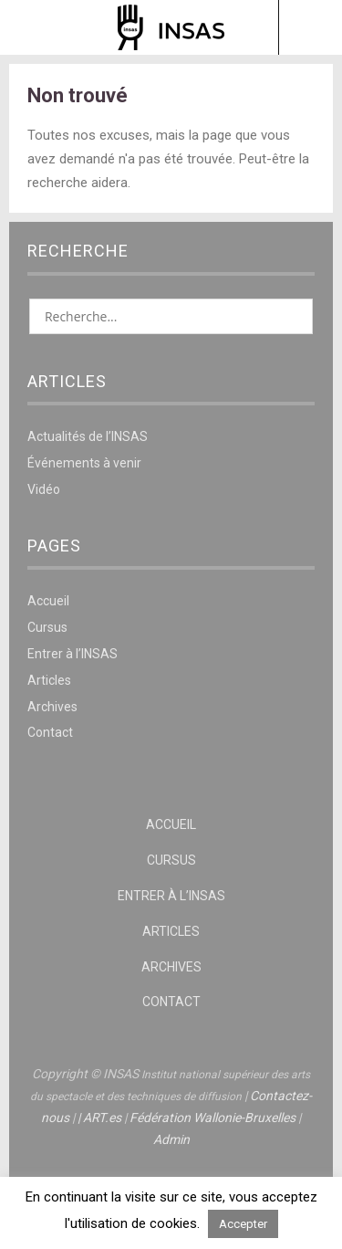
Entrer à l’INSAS (72, 653)
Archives (52, 706)
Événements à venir (84, 463)
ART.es (102, 1117)
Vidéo (43, 489)
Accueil (48, 600)
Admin (171, 1139)
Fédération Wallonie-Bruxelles (212, 1117)
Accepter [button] (243, 1224)
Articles (49, 680)
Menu (32, 27)
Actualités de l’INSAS (87, 436)
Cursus (47, 627)
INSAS (171, 27)
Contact (50, 732)
